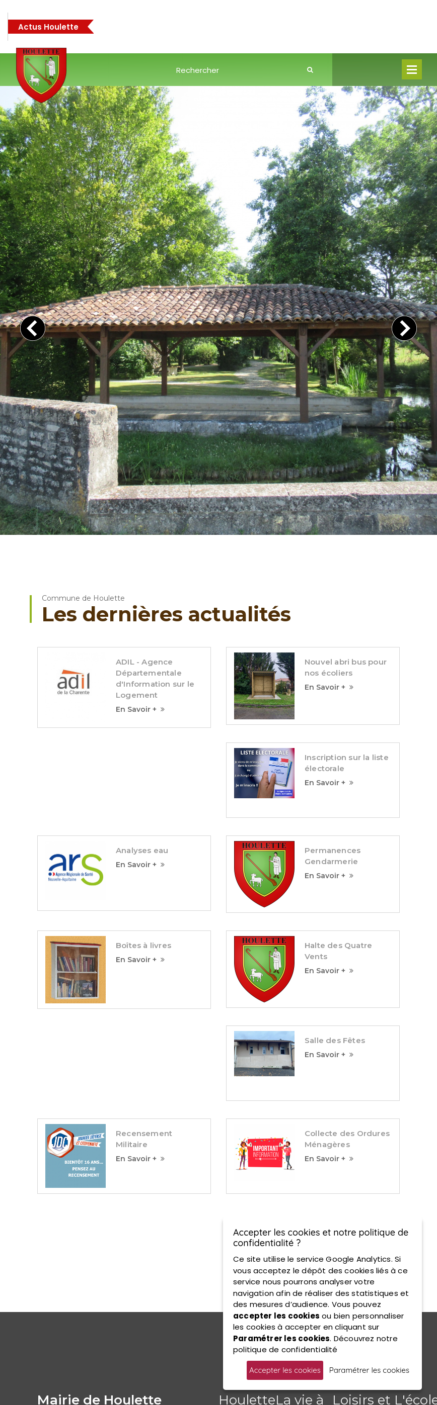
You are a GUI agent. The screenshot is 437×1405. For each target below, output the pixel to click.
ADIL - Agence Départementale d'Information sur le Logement (155, 518)
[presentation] (32, 248)
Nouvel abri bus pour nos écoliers (346, 507)
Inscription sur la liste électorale (347, 602)
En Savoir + (140, 549)
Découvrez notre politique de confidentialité (315, 1344)
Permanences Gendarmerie (332, 695)
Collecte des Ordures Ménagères (347, 978)
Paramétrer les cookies (369, 1370)
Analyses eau (142, 690)
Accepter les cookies (285, 1370)
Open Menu (412, 69)
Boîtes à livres (143, 785)
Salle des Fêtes (335, 880)
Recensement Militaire (144, 978)
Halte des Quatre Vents (338, 790)
